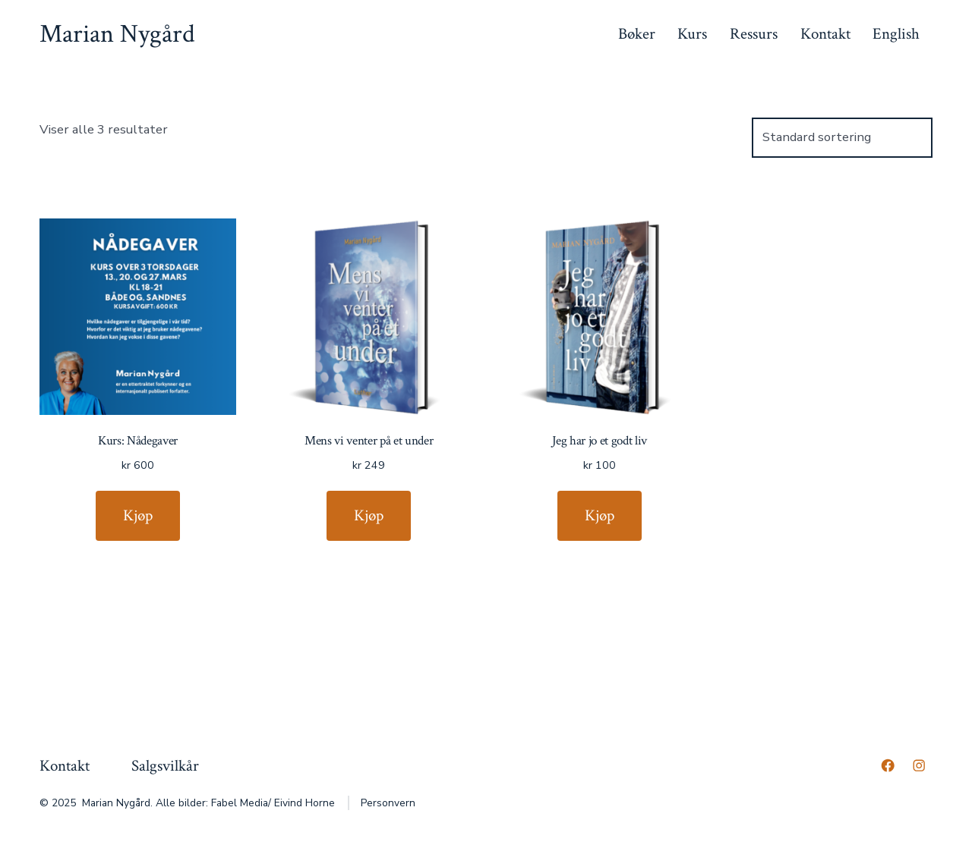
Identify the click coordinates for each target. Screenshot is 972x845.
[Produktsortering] (842, 138)
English (896, 34)
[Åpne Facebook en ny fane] (887, 765)
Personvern (388, 803)
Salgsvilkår (165, 765)
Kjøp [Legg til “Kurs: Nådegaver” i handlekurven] (138, 515)
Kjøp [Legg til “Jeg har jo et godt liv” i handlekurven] (599, 515)
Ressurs (754, 34)
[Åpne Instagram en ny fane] (919, 765)
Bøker (636, 34)
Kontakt (825, 34)
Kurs (692, 34)
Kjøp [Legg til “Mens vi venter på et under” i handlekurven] (368, 515)
